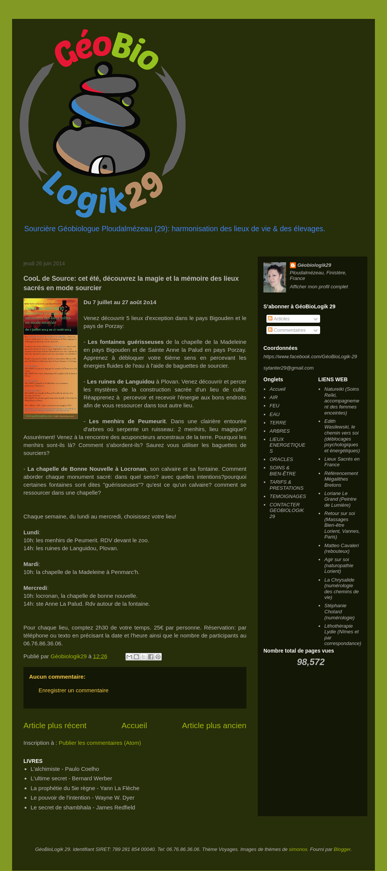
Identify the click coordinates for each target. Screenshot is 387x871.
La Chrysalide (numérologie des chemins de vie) (341, 588)
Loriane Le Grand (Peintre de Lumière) (340, 499)
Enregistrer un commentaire (73, 690)
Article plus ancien (214, 725)
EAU (274, 414)
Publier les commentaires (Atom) (100, 742)
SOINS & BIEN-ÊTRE (282, 470)
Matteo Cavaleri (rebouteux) (341, 548)
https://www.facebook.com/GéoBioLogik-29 (310, 356)
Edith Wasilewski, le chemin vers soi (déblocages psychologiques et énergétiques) (342, 435)
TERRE (277, 422)
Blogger (342, 849)
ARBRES (279, 431)
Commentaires (287, 330)
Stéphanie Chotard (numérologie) (339, 611)
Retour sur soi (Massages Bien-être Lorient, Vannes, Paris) (342, 525)
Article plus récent (55, 725)
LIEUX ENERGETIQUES (287, 445)
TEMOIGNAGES (287, 496)
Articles (279, 319)
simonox (298, 849)
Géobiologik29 (314, 265)
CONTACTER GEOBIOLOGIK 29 (286, 510)
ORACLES (281, 459)
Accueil (134, 725)
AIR (273, 397)
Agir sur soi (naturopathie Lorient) (338, 565)
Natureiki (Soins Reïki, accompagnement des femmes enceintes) (341, 400)
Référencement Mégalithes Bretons (341, 479)
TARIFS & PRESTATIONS (286, 485)
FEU (274, 405)
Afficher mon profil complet (319, 286)
